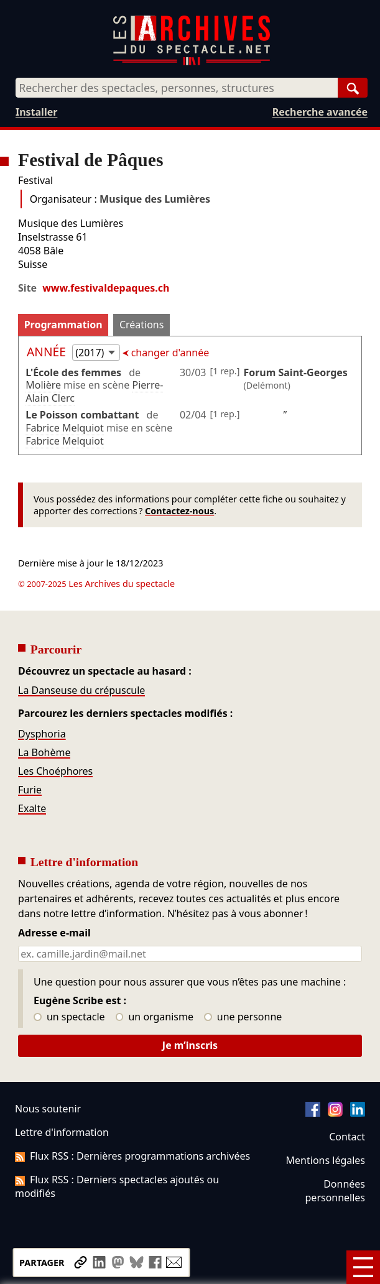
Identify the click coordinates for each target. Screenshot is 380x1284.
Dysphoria (42, 734)
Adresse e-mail (54, 933)
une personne (243, 1017)
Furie (30, 790)
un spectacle (69, 1017)
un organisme (154, 1017)
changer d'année (169, 352)
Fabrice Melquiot (64, 428)
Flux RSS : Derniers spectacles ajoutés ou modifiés (117, 1186)
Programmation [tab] (63, 324)
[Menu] (363, 1267)
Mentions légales (325, 1160)
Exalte (32, 808)
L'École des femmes (73, 372)
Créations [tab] (141, 324)
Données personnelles (335, 1190)
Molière (43, 385)
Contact (347, 1136)
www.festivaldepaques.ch (105, 288)
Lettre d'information (62, 1132)
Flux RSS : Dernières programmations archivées (132, 1156)
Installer (36, 112)
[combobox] (177, 88)
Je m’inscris (190, 1045)
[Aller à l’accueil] (191, 62)
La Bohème (44, 752)
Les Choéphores (55, 771)
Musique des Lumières (155, 199)
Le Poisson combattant (82, 415)
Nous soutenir (48, 1108)
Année (48, 351)
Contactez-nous (179, 511)
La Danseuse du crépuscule (81, 690)
